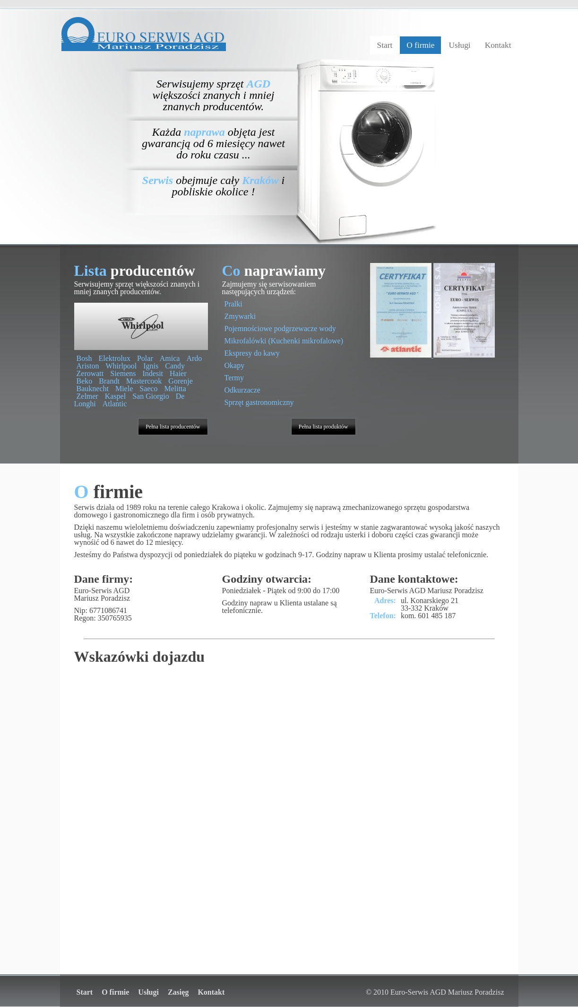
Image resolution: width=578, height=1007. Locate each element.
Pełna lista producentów (173, 426)
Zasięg (178, 992)
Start (385, 45)
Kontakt (498, 45)
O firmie (420, 45)
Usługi (459, 45)
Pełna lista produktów (323, 426)
